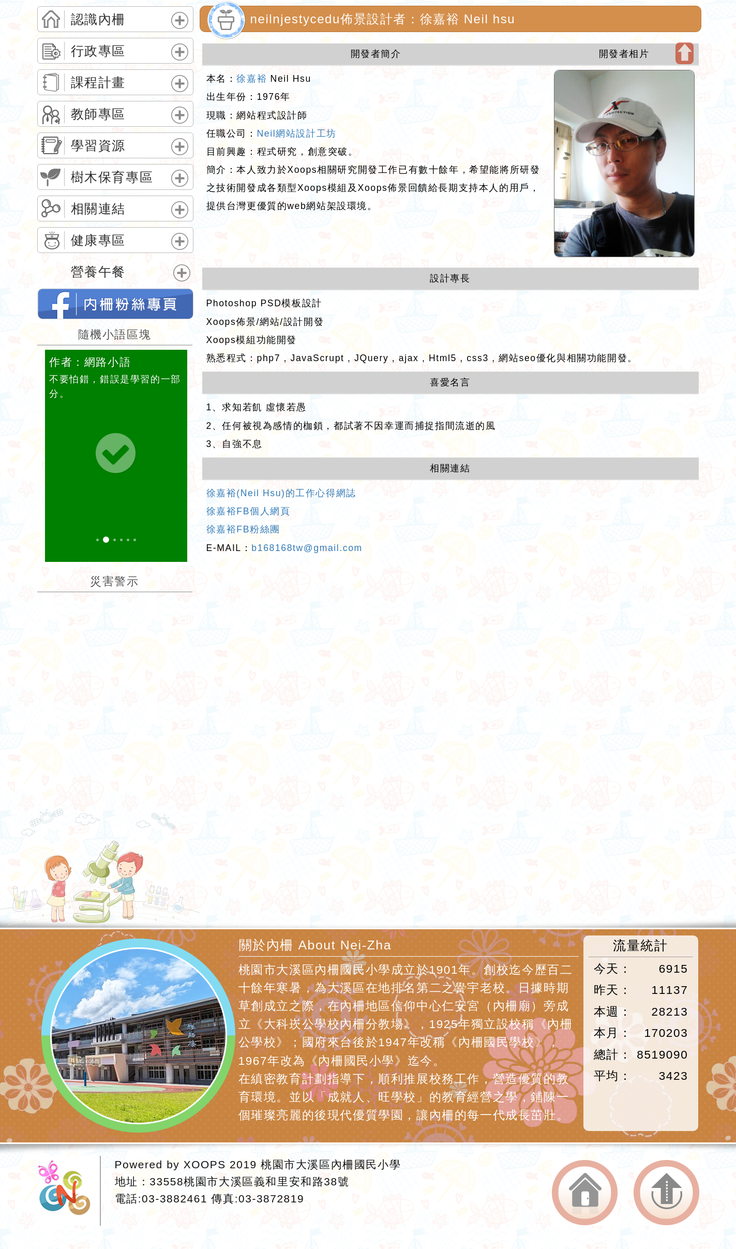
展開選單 (178, 28)
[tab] (115, 19)
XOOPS (205, 1164)
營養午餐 (98, 272)
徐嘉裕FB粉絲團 (243, 529)
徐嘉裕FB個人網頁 (248, 511)
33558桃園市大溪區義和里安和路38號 (249, 1181)
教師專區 (98, 114)
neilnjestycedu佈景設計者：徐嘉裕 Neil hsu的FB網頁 (115, 303)
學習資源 (98, 146)
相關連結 (98, 209)
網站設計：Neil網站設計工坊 (69, 1191)
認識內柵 (98, 19)
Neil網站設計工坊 (297, 133)
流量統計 (640, 946)
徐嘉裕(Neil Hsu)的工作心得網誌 (281, 493)
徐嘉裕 (251, 78)
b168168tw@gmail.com (307, 548)
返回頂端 (666, 1193)
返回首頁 (585, 1193)
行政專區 (98, 51)
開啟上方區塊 (684, 53)
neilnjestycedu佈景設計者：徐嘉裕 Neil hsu (383, 19)
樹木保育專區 (112, 177)
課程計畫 (98, 83)
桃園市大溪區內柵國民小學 (331, 1164)
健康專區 (98, 240)
